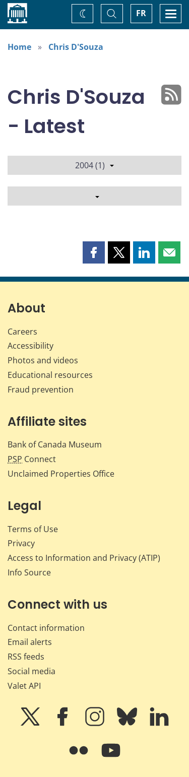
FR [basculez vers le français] (141, 13)
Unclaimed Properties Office (61, 473)
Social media (31, 671)
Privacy (21, 543)
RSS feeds (26, 656)
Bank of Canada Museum (55, 444)
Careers (22, 331)
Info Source (29, 572)
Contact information (46, 627)
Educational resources (50, 374)
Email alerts (30, 642)
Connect (32, 459)
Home (19, 46)
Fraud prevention (41, 389)
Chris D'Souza (75, 46)
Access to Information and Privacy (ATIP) (84, 557)
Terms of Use (33, 529)
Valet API (24, 685)
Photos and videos (43, 360)
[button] (94, 252)
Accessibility (30, 345)
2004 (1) (94, 165)
